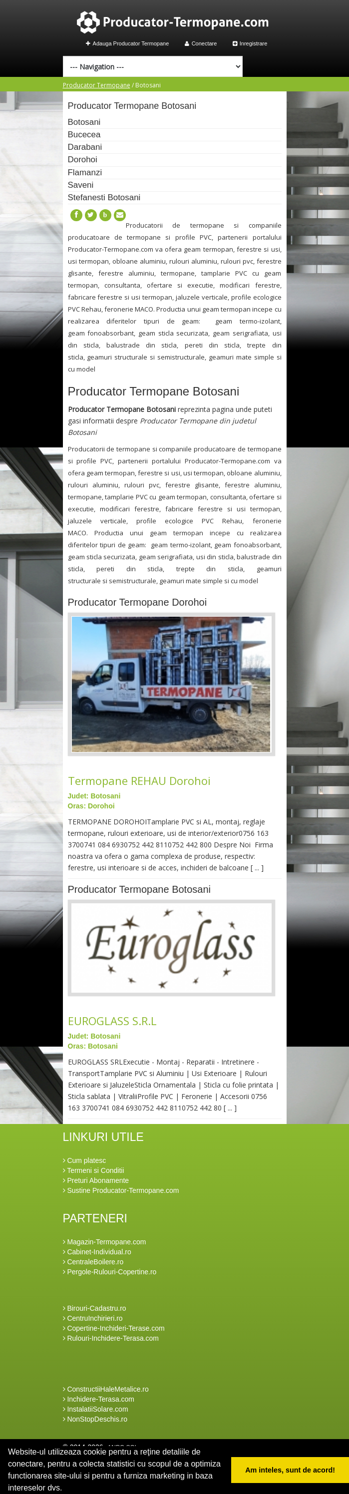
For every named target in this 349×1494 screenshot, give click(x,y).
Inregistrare (250, 43)
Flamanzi (85, 172)
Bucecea (84, 134)
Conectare (201, 43)
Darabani (85, 147)
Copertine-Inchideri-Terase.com (114, 1328)
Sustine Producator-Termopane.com (121, 1190)
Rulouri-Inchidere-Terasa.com (111, 1338)
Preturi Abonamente (96, 1180)
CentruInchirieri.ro (93, 1318)
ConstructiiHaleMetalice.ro (106, 1389)
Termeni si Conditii (93, 1170)
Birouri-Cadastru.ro (94, 1308)
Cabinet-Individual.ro (97, 1252)
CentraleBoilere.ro (93, 1262)
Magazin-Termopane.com (104, 1242)
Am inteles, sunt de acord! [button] (290, 1470)
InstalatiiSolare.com (95, 1409)
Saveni (81, 185)
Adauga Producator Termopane (127, 43)
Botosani (84, 122)
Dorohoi (82, 159)
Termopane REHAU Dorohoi (139, 780)
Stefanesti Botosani (104, 197)
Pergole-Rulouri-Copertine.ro (110, 1272)
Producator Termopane (96, 85)
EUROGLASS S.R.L (112, 1020)
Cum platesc (84, 1160)
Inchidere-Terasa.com (99, 1399)
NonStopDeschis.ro (95, 1419)
